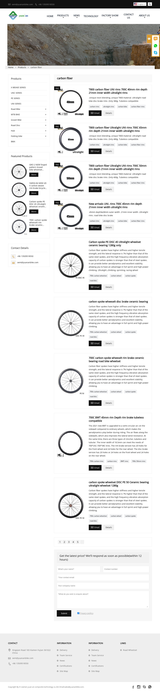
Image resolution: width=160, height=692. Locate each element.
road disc (93, 281)
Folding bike (16, 136)
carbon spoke (130, 276)
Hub (13, 131)
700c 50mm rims (138, 461)
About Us (144, 16)
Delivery (63, 650)
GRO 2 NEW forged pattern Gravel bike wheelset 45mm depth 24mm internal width (38, 167)
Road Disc (15, 125)
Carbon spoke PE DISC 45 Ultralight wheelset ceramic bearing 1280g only (37, 204)
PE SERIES (15, 98)
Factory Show (110, 16)
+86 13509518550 (46, 4)
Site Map (64, 671)
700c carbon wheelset (98, 276)
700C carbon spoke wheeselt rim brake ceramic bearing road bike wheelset (38, 223)
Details (109, 113)
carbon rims (94, 107)
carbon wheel (116, 276)
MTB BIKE (15, 114)
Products (63, 16)
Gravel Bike (16, 120)
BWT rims (124, 461)
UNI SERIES (16, 104)
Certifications (66, 666)
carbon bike (122, 107)
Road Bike (15, 109)
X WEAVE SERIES (18, 87)
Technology (91, 16)
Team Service (66, 655)
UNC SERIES (16, 93)
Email (95, 113)
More (33, 175)
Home (50, 16)
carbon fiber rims (137, 107)
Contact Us (129, 16)
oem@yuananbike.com (22, 4)
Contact (12, 643)
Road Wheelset (130, 650)
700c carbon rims (96, 461)
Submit (64, 614)
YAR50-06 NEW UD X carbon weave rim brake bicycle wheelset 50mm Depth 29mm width (37, 186)
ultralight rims (108, 107)
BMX (13, 141)
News (76, 16)
